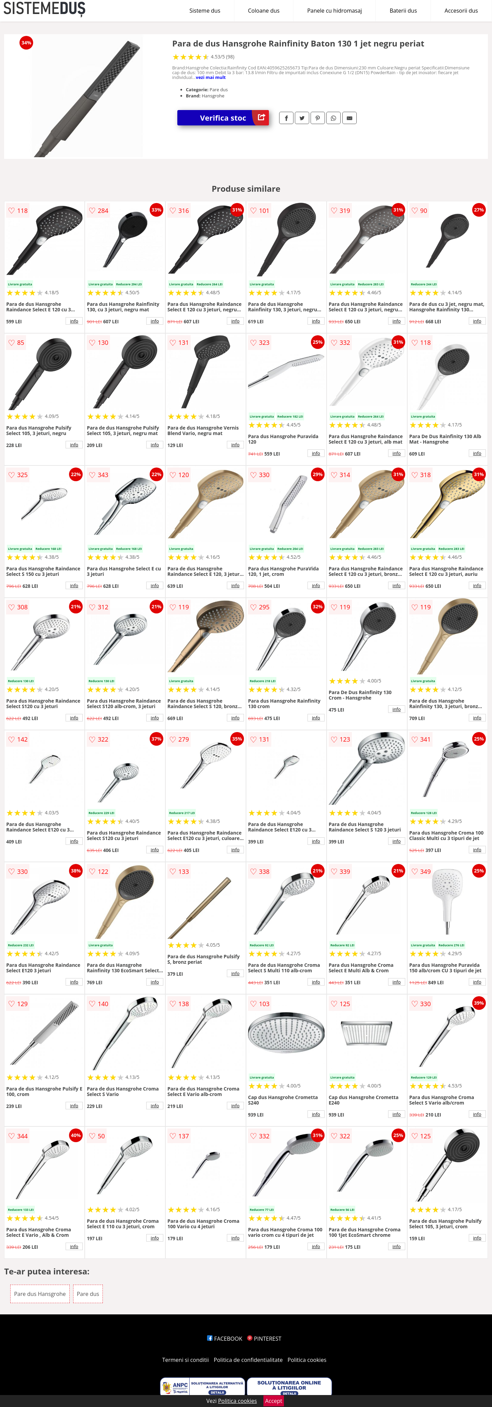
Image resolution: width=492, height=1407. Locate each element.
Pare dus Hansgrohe (40, 1294)
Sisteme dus (204, 10)
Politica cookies (307, 1360)
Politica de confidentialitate (248, 1360)
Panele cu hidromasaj (334, 10)
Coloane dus (263, 10)
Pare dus (88, 1294)
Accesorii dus (461, 10)
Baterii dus (403, 10)
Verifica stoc (234, 117)
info (74, 321)
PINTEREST (264, 1338)
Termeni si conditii (185, 1360)
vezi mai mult (211, 77)
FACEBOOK (224, 1338)
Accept (273, 1401)
